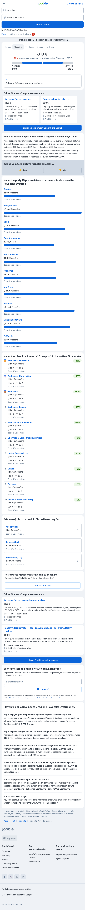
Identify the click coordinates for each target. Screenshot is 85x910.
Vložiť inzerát (35, 861)
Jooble (19, 904)
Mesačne (18, 47)
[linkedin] (23, 876)
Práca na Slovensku (10, 867)
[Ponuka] (3, 3)
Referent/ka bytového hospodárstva (17, 99)
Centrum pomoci (9, 863)
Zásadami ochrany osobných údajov (22, 698)
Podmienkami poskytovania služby (49, 698)
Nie (62, 170)
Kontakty (6, 855)
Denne (40, 47)
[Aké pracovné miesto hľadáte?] (43, 10)
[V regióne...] (43, 17)
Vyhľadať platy (62, 858)
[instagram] (10, 876)
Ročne (8, 47)
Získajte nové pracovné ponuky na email (42, 128)
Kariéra (5, 859)
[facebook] (4, 876)
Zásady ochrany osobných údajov (17, 894)
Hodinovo (50, 47)
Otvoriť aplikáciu (75, 3)
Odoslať (42, 689)
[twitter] (16, 876)
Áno (23, 170)
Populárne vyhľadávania (66, 854)
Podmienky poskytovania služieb (16, 889)
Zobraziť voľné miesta (14, 199)
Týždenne (29, 47)
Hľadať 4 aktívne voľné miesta (43, 660)
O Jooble (6, 851)
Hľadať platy (42, 24)
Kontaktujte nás (43, 585)
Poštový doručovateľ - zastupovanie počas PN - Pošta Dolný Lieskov (56, 99)
